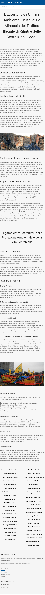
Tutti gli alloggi (8, 7)
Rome (11, 2)
